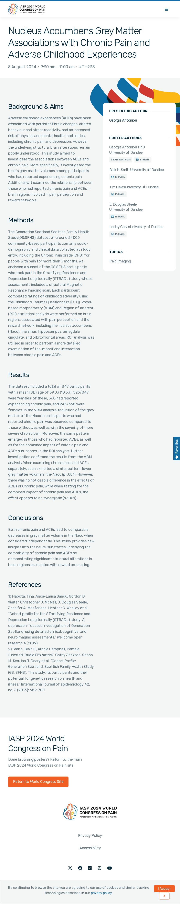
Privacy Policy (90, 835)
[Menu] (166, 9)
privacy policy (101, 893)
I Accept (164, 889)
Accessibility (90, 848)
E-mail (145, 159)
